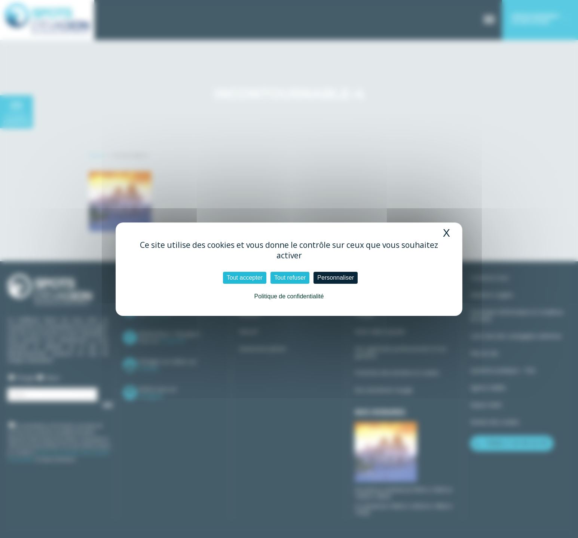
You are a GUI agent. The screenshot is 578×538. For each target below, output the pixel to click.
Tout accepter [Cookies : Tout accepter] (245, 277)
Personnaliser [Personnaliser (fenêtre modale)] (335, 277)
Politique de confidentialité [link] (289, 296)
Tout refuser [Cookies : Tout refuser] (290, 277)
